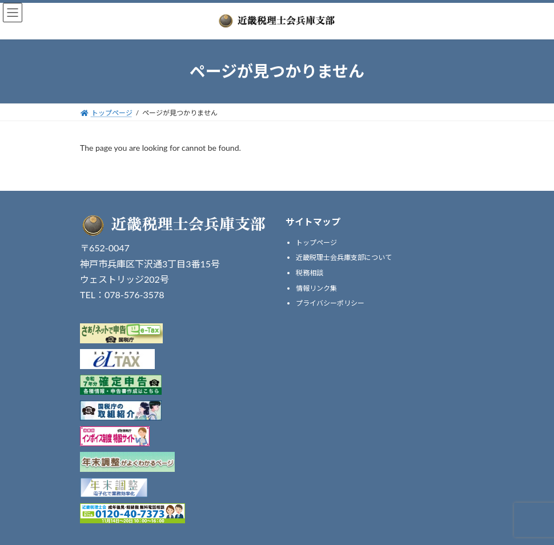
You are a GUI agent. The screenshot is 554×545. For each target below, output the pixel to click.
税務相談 (309, 273)
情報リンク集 (316, 287)
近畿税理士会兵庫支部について (344, 257)
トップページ (316, 242)
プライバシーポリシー (330, 303)
